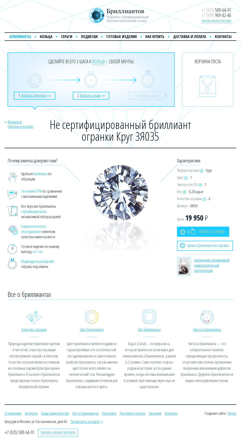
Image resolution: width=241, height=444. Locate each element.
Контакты (223, 36)
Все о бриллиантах (85, 413)
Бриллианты (20, 36)
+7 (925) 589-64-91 (20, 432)
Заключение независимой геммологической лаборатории (211, 265)
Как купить (154, 36)
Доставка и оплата (189, 36)
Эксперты (31, 413)
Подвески (89, 36)
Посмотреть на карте (87, 421)
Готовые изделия (121, 36)
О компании (13, 413)
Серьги (66, 36)
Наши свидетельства (55, 413)
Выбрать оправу (202, 231)
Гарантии (155, 413)
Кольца (46, 36)
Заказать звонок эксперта (216, 20)
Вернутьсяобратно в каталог (20, 124)
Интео (232, 413)
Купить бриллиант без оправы (204, 245)
